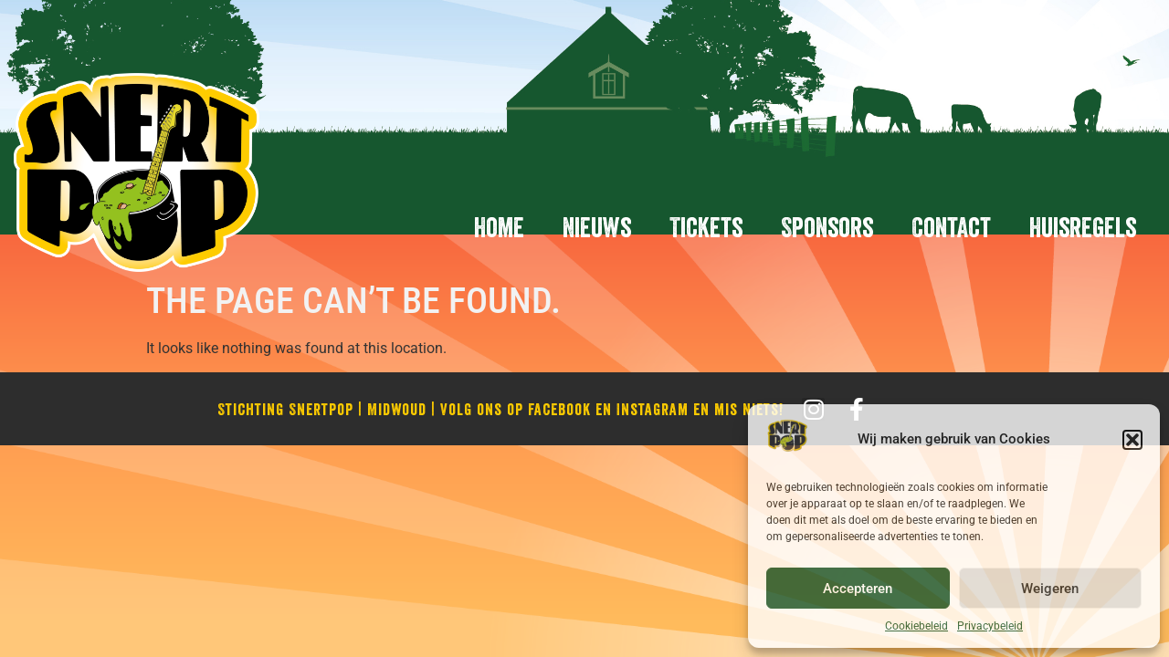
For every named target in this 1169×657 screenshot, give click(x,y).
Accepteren (857, 588)
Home (499, 227)
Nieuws (597, 227)
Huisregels (1082, 227)
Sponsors (827, 227)
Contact (951, 227)
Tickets (705, 227)
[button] (1132, 440)
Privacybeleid (990, 626)
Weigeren (1050, 588)
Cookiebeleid (916, 626)
